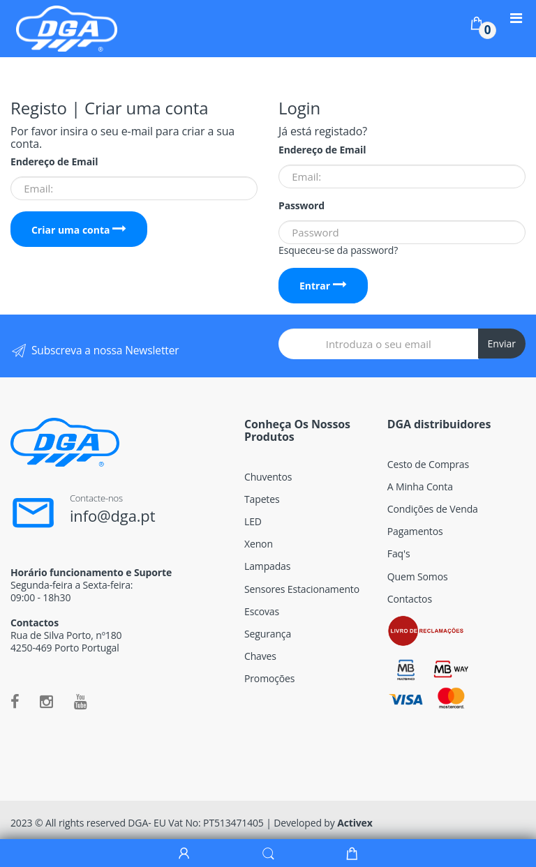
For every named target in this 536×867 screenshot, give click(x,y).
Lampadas (267, 566)
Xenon (258, 543)
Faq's (398, 553)
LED (253, 521)
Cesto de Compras (428, 464)
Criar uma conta (78, 229)
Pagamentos (415, 531)
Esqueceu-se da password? (338, 250)
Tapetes (261, 499)
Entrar (323, 285)
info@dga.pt (113, 515)
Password (301, 205)
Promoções (269, 678)
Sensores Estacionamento (301, 589)
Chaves (260, 656)
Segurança (267, 633)
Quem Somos (417, 576)
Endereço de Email (54, 162)
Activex (355, 822)
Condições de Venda (432, 508)
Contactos (409, 598)
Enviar (502, 343)
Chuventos (268, 476)
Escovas (261, 611)
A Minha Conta (420, 486)
